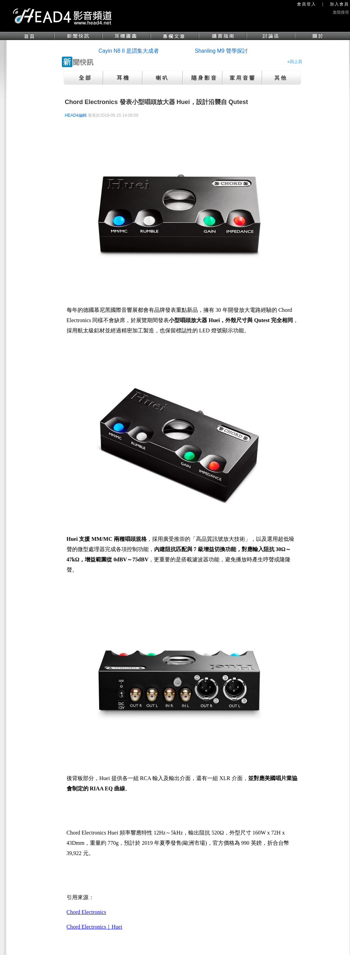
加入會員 (339, 4)
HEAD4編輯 (76, 115)
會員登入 (306, 4)
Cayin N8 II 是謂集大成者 (128, 51)
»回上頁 (294, 61)
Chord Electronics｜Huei (94, 927)
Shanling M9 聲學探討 (221, 51)
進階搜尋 (341, 12)
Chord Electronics (86, 912)
